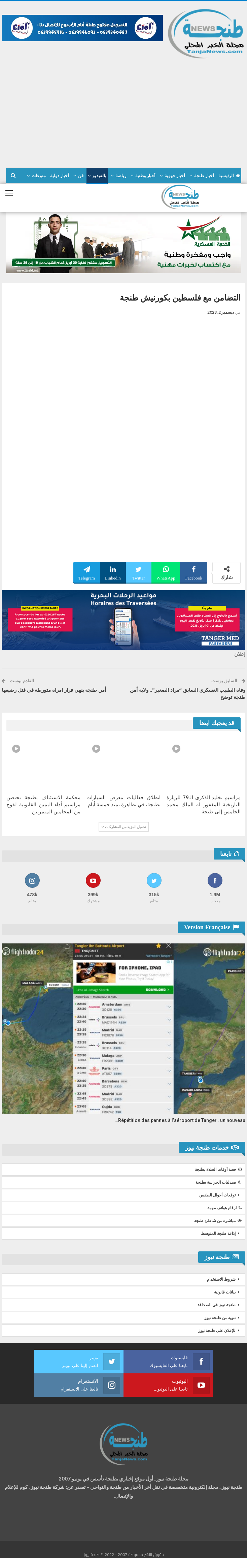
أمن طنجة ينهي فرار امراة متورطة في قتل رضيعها (54, 690)
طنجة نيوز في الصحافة (217, 1305)
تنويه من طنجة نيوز (220, 1317)
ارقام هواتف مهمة (224, 1208)
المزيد (40, 175)
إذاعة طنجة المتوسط (218, 1233)
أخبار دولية (59, 175)
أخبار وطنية (145, 175)
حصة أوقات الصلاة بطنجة (218, 1169)
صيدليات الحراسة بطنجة (219, 1182)
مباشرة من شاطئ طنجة (218, 1220)
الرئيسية (229, 175)
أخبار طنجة (204, 175)
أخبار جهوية (175, 175)
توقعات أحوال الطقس (217, 1195)
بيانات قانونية (225, 1292)
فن (80, 175)
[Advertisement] (123, 110)
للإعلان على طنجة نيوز (217, 1330)
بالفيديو (99, 175)
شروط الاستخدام (221, 1279)
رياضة (120, 175)
